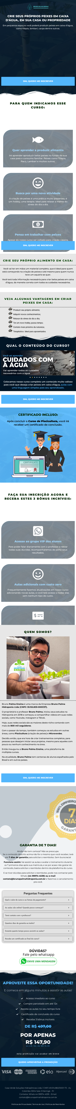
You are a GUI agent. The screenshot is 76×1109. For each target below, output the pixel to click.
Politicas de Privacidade (21, 1104)
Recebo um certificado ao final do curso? (22, 939)
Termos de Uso (38, 1104)
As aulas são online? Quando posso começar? (24, 908)
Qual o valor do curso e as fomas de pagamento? (25, 900)
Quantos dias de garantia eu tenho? (20, 923)
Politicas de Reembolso (55, 1104)
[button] (5, 362)
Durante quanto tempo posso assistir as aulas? (24, 931)
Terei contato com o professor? (18, 915)
